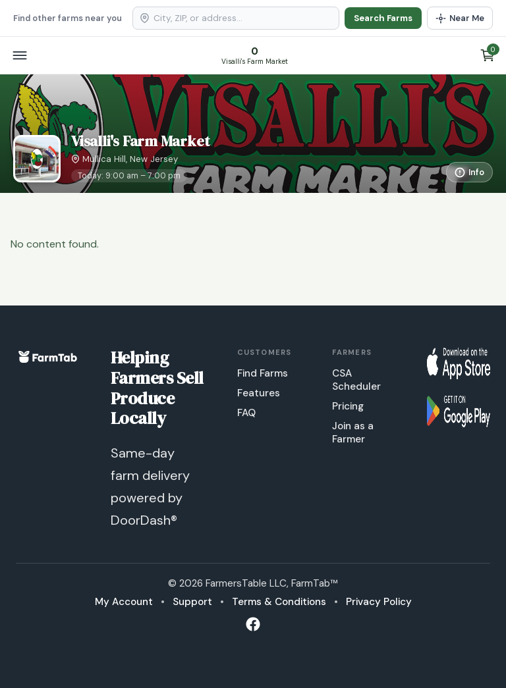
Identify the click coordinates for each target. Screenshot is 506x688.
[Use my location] (460, 18)
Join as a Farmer (353, 432)
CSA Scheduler (356, 380)
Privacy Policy (379, 601)
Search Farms (383, 18)
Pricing (348, 406)
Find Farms (262, 373)
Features (258, 393)
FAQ (246, 412)
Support (192, 601)
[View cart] (487, 55)
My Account (124, 601)
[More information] (469, 172)
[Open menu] (20, 55)
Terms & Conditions (279, 601)
